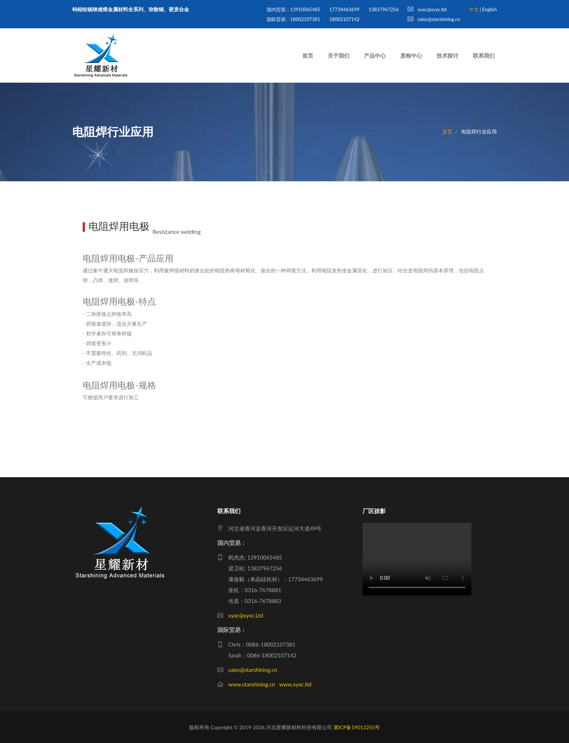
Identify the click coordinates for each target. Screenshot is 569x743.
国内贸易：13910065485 (293, 9)
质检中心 (411, 55)
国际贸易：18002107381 (293, 19)
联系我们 (484, 55)
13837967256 (383, 9)
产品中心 (375, 55)
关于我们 (338, 55)
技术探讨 (447, 55)
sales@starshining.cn (434, 19)
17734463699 (344, 9)
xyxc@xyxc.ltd (427, 9)
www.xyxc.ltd (295, 684)
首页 (307, 55)
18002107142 (344, 19)
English (489, 9)
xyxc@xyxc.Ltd (245, 615)
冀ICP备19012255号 (356, 727)
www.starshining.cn (251, 684)
